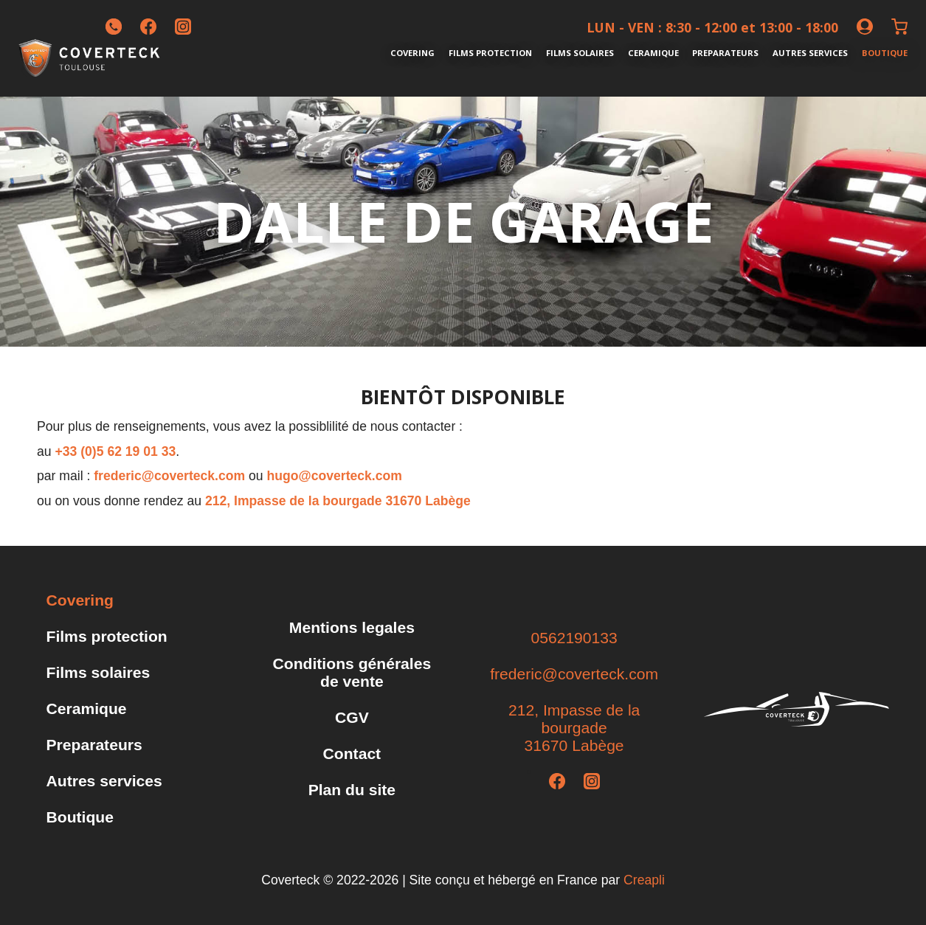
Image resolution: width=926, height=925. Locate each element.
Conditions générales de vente (352, 672)
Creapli (644, 880)
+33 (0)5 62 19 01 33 (115, 451)
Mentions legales (352, 627)
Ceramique (653, 52)
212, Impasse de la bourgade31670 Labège (574, 727)
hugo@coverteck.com (334, 475)
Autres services (810, 52)
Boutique (885, 52)
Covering (412, 52)
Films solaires (580, 52)
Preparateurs (725, 52)
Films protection (490, 52)
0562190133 (574, 637)
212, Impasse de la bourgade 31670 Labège (338, 500)
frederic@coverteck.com (169, 475)
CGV (352, 717)
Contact (352, 753)
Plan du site (351, 789)
